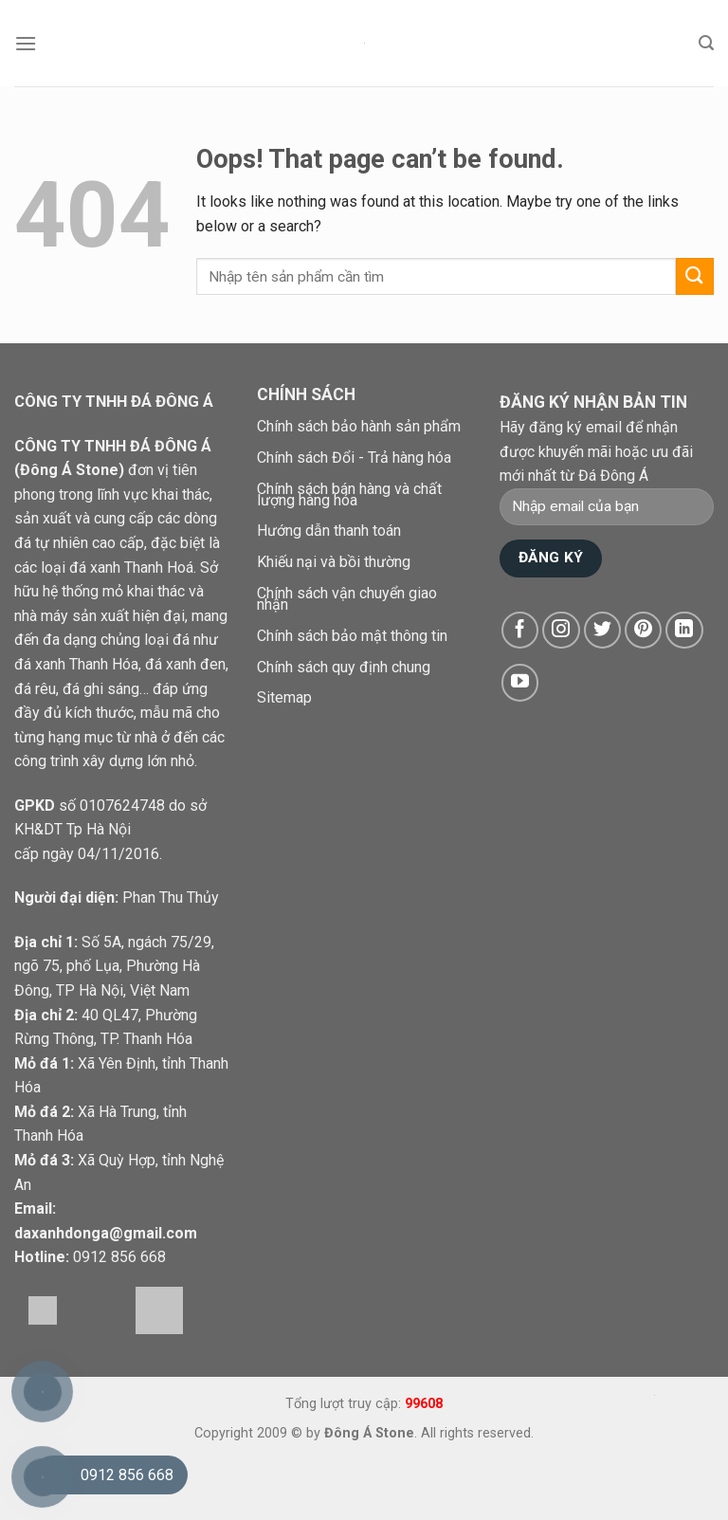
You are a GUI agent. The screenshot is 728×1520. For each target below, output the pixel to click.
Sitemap (284, 697)
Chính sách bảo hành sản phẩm (359, 426)
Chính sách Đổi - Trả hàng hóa (354, 458)
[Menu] (25, 43)
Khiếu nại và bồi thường (333, 562)
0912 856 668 (119, 1257)
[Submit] (695, 276)
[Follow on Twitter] (603, 631)
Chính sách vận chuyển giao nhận (347, 598)
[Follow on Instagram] (561, 631)
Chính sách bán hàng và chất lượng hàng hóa (349, 494)
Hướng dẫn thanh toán (329, 531)
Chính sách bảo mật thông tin (352, 636)
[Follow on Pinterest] (644, 631)
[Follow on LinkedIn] (684, 631)
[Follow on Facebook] (520, 631)
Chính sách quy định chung (343, 667)
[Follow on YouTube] (520, 683)
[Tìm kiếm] (706, 43)
